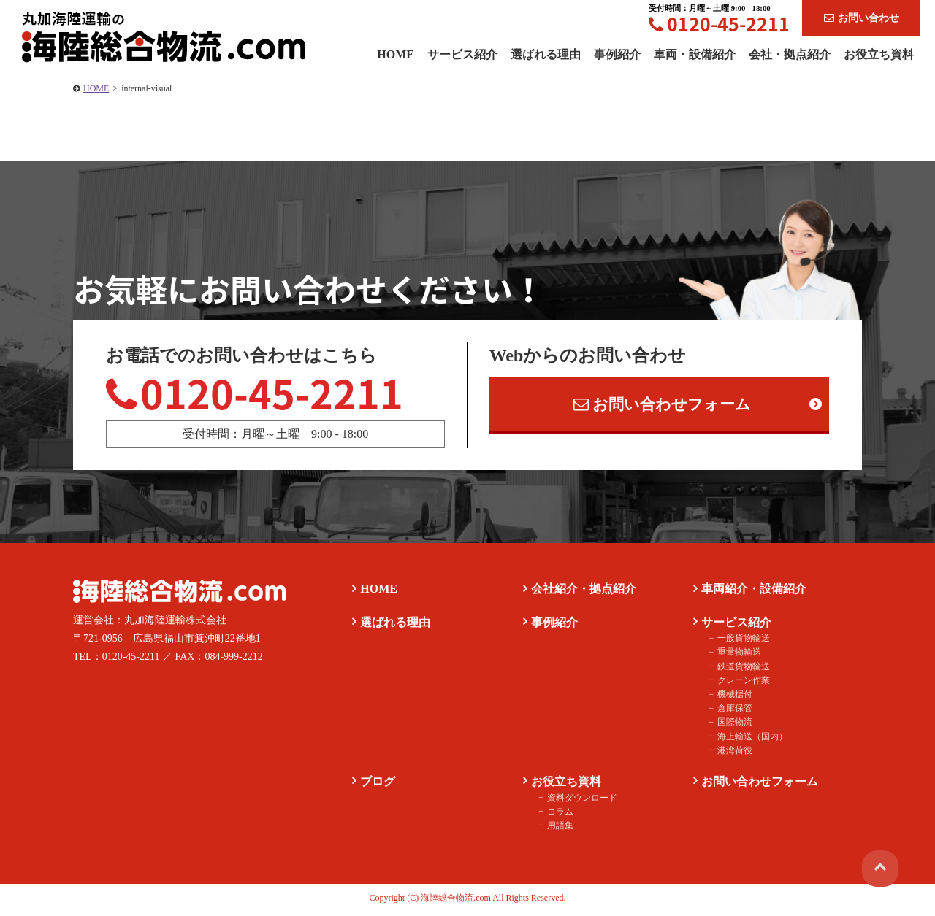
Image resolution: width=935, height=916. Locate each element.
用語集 (557, 828)
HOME (96, 88)
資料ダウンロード (579, 801)
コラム (557, 814)
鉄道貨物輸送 (740, 669)
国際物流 (731, 725)
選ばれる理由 (546, 54)
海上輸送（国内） (749, 739)
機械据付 (731, 697)
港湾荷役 (731, 753)
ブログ (376, 784)
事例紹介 (617, 54)
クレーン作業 (740, 683)
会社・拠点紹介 (790, 54)
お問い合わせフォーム (662, 405)
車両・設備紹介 (695, 54)
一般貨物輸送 (740, 641)
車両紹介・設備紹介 (752, 591)
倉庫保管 (731, 712)
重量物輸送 (736, 655)
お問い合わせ (861, 17)
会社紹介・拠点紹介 (581, 591)
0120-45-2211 (719, 23)
